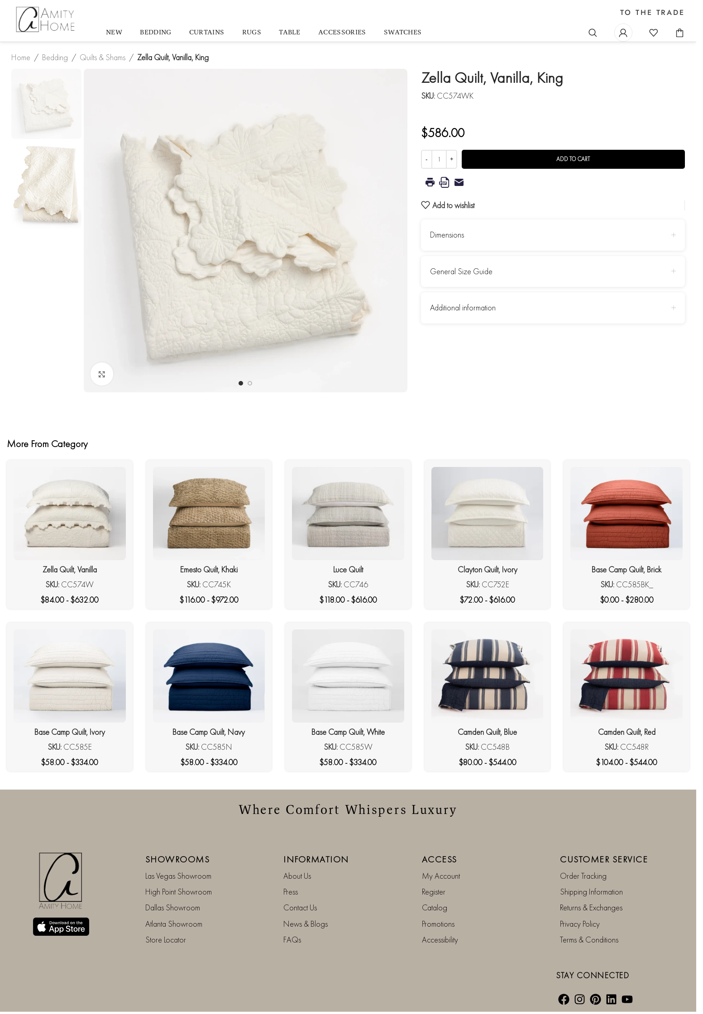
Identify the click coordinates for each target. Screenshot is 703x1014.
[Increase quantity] (451, 159)
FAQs (292, 939)
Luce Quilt (348, 569)
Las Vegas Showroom (178, 876)
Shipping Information (591, 891)
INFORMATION (316, 859)
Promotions (438, 924)
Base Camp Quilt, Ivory (69, 732)
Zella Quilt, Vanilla (70, 569)
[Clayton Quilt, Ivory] (487, 513)
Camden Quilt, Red (626, 732)
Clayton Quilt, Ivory (487, 569)
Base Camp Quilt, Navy (208, 732)
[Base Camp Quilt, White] (348, 676)
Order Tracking (583, 876)
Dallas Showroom (172, 907)
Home (20, 57)
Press (290, 891)
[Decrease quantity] (426, 159)
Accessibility (440, 939)
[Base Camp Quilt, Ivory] (70, 676)
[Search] (593, 33)
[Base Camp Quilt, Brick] (626, 513)
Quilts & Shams (102, 57)
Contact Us (300, 907)
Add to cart (573, 159)
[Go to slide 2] (250, 383)
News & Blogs (305, 924)
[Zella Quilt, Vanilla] (70, 513)
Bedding (55, 57)
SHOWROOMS (177, 859)
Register (433, 891)
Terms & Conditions (589, 939)
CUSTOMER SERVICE (604, 859)
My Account (441, 876)
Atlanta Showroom (173, 924)
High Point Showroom (178, 891)
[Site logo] (46, 19)
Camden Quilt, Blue (487, 732)
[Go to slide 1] (241, 383)
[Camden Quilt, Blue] (487, 676)
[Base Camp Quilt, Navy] (209, 676)
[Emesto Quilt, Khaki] (209, 513)
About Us (297, 876)
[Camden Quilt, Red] (626, 676)
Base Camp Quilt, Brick (626, 569)
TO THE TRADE (652, 12)
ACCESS (439, 859)
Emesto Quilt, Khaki (209, 569)
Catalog (434, 907)
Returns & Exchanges (591, 907)
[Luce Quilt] (348, 513)
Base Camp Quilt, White (348, 732)
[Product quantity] (439, 159)
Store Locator (165, 939)
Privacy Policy (580, 924)
